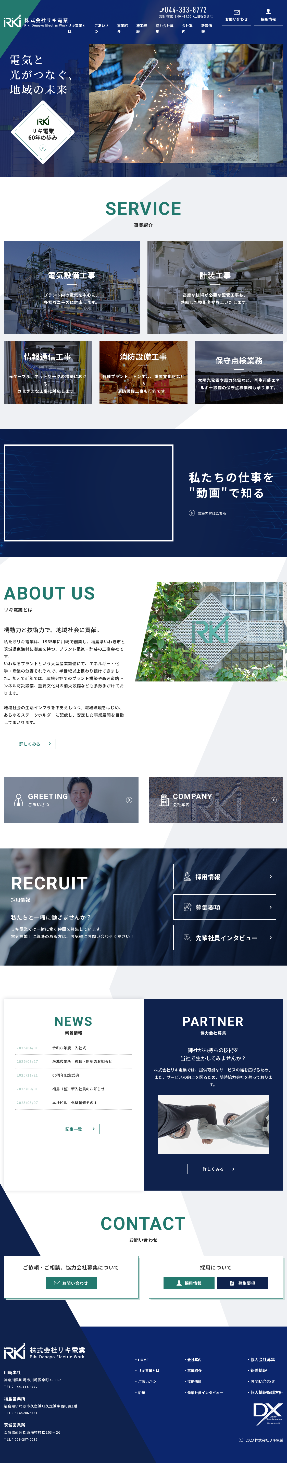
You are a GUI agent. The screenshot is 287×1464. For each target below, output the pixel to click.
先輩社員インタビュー (206, 1393)
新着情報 (206, 26)
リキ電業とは (79, 26)
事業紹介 (123, 26)
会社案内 (187, 26)
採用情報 (194, 1382)
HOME (144, 1360)
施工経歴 (142, 26)
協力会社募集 (165, 26)
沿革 (142, 1393)
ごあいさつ (103, 26)
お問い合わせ (263, 1382)
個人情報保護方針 (267, 1393)
